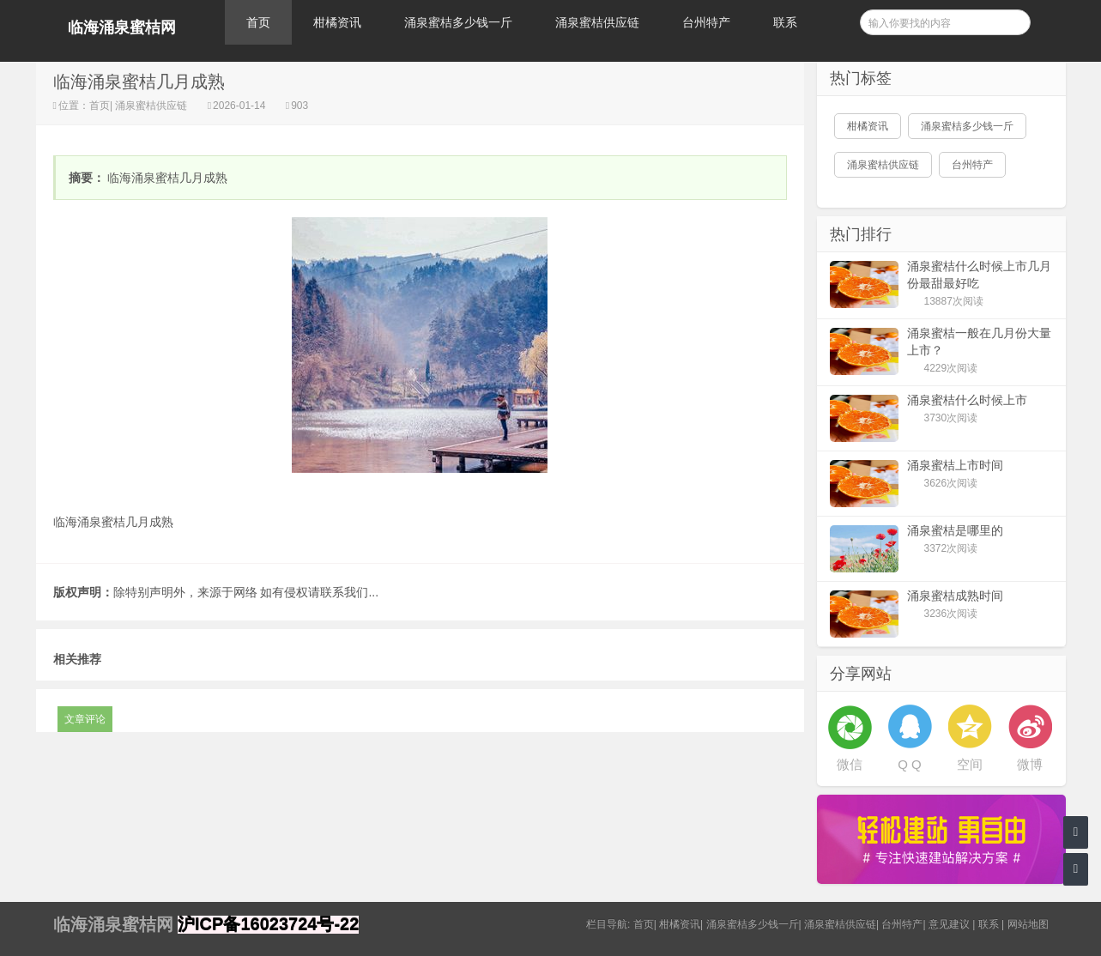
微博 (1030, 764)
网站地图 (1028, 924)
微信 (849, 764)
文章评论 (85, 719)
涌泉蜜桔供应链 (597, 22)
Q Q (910, 764)
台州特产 (706, 22)
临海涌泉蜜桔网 (122, 27)
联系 (785, 22)
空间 (970, 764)
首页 (258, 22)
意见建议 (949, 924)
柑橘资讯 (337, 22)
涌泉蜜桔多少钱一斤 (458, 22)
